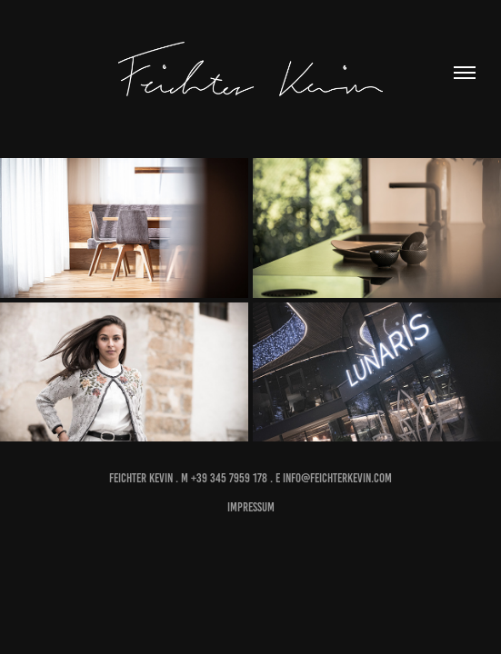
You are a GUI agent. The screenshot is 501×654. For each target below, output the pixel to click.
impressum (251, 507)
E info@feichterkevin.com (334, 478)
